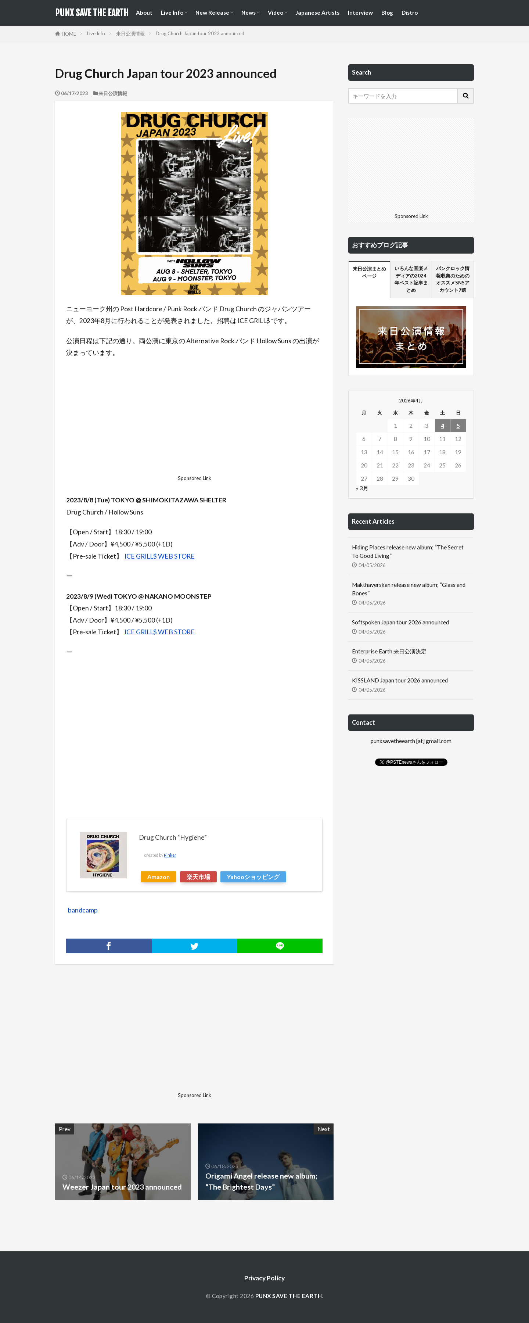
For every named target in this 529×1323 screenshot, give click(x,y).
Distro (410, 12)
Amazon (158, 876)
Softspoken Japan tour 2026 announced (400, 622)
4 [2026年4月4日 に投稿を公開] (442, 425)
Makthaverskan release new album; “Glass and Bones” (408, 588)
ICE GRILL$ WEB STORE (160, 556)
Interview (360, 12)
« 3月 (362, 488)
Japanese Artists (317, 12)
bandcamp (83, 910)
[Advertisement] (194, 418)
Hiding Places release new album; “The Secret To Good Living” (408, 551)
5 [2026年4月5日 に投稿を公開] (458, 425)
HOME (69, 34)
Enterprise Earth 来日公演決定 (389, 651)
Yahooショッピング (253, 876)
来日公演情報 (130, 33)
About (144, 12)
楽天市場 (198, 876)
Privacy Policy (264, 1278)
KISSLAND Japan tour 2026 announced (400, 680)
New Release (212, 12)
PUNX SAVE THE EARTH (92, 12)
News (248, 12)
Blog (387, 12)
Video (275, 12)
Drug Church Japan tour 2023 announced (200, 33)
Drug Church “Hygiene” (173, 837)
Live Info (172, 12)
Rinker (170, 855)
